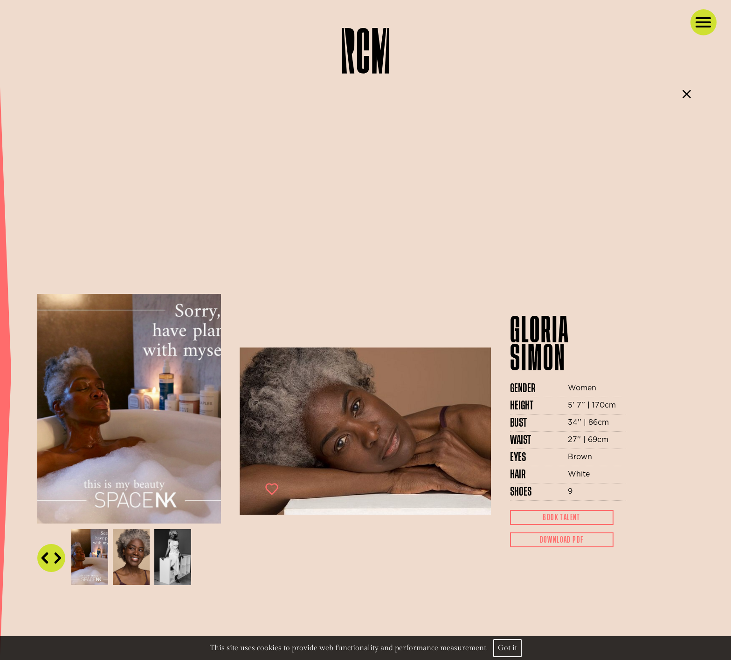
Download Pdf (562, 540)
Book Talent (561, 517)
